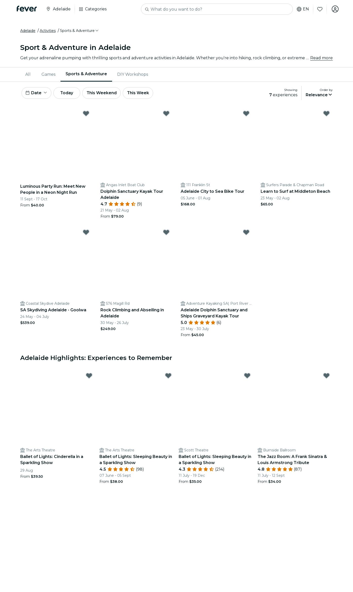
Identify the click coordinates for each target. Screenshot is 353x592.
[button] (79, 31)
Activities (48, 31)
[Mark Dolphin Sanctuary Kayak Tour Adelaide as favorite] (166, 114)
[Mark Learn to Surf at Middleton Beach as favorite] (326, 114)
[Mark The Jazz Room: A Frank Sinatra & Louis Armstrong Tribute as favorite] (326, 376)
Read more (321, 58)
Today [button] (67, 93)
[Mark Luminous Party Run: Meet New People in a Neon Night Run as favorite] (86, 114)
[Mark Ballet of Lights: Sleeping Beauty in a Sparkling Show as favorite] (168, 376)
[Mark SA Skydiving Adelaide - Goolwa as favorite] (86, 233)
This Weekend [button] (103, 93)
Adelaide (27, 31)
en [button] (303, 9)
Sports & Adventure (86, 74)
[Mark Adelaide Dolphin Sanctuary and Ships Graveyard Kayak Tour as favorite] (246, 233)
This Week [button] (140, 93)
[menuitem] (28, 75)
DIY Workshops (132, 74)
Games (48, 74)
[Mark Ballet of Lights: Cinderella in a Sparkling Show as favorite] (89, 376)
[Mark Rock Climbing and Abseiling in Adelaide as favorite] (166, 233)
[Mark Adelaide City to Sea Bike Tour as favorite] (246, 114)
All (28, 74)
